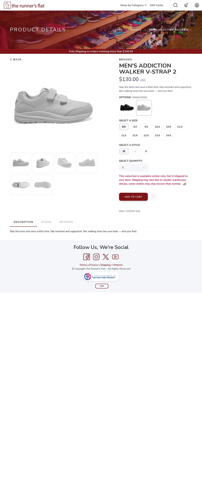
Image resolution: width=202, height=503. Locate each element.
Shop (119, 29)
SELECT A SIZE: (128, 120)
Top (102, 286)
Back (16, 59)
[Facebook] (86, 257)
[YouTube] (115, 257)
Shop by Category (132, 5)
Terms (83, 265)
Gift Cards (156, 5)
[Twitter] (106, 257)
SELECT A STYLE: (129, 145)
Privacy (93, 265)
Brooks (136, 29)
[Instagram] (96, 257)
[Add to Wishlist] (153, 196)
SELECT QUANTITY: (131, 161)
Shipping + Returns (111, 265)
